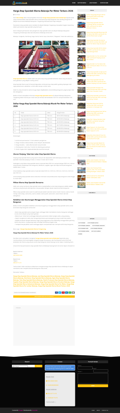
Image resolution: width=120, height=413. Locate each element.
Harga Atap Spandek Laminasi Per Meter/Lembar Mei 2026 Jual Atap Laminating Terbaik (96, 97)
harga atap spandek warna (44, 95)
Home (93, 410)
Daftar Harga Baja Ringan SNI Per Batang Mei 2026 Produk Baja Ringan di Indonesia (95, 16)
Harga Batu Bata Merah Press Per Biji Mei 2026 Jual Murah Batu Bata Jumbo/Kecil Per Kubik (96, 137)
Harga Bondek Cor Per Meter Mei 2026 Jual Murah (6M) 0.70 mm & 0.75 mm (96, 65)
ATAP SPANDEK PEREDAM (96, 228)
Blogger (21, 410)
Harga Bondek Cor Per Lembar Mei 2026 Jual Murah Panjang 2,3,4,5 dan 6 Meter (96, 57)
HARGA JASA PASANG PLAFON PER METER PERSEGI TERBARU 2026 (95, 183)
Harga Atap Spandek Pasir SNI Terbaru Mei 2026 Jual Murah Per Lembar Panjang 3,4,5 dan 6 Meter (96, 81)
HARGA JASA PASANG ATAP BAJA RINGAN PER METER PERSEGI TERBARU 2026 (96, 161)
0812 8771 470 (17, 263)
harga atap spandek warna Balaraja (54, 18)
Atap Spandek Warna (20, 79)
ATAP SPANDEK (81, 223)
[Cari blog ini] (20, 366)
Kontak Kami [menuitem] (104, 3)
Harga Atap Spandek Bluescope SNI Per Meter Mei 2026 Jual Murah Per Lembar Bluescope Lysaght (96, 34)
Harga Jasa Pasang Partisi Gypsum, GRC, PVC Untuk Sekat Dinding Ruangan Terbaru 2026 (95, 169)
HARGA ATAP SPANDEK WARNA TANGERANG (25, 292)
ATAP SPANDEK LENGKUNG (98, 225)
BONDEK (80, 234)
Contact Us (105, 410)
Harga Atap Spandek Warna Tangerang (33, 229)
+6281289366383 (52, 385)
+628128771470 (52, 398)
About (98, 410)
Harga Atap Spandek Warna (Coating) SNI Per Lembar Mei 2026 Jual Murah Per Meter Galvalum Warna (95, 25)
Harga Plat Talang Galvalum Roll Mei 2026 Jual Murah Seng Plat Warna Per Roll (95, 121)
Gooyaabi (34, 410)
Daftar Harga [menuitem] (82, 3)
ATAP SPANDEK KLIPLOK (93, 223)
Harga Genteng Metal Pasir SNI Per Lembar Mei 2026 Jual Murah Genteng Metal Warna (96, 113)
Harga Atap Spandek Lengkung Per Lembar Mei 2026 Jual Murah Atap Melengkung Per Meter (96, 73)
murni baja (17, 14)
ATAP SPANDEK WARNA (83, 231)
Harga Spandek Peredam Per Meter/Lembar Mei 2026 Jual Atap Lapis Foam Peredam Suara (96, 89)
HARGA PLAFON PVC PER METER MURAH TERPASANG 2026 (95, 176)
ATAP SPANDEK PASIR (83, 228)
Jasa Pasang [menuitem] (93, 3)
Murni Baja (20, 18)
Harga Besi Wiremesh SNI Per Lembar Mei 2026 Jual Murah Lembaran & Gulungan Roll (94, 105)
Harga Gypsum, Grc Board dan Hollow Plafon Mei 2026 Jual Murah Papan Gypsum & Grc (96, 129)
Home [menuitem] (73, 3)
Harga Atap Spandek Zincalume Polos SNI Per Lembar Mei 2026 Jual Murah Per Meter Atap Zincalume (96, 42)
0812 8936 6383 (17, 255)
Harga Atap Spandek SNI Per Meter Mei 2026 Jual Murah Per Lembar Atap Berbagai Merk (96, 50)
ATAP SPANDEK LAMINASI (84, 225)
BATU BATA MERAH (96, 231)
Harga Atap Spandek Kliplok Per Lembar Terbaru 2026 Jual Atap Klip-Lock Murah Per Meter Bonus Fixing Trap (96, 145)
